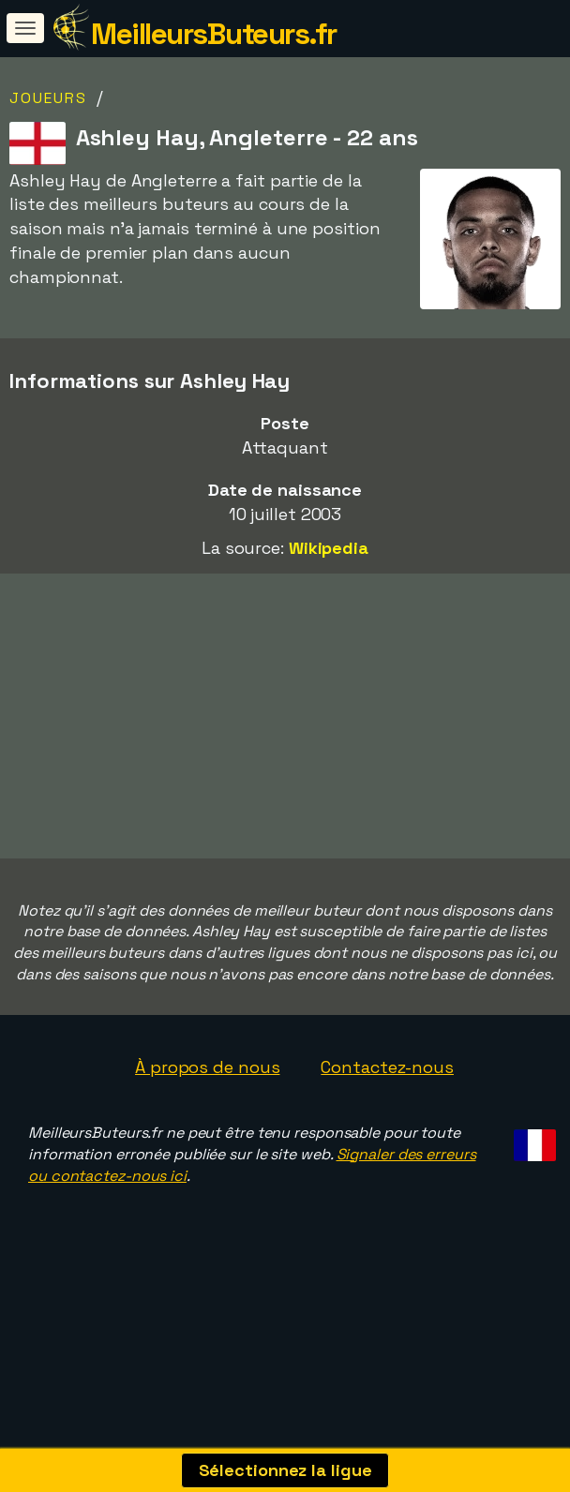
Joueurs (48, 98)
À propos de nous (207, 1112)
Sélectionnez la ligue (285, 1470)
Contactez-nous (387, 1112)
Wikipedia (328, 548)
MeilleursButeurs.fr (214, 33)
